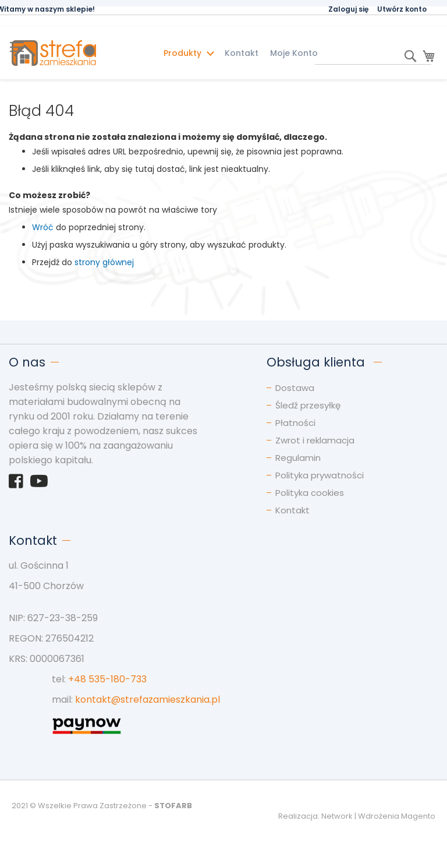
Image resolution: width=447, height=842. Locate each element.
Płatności (295, 423)
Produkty (184, 53)
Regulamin (298, 458)
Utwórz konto (402, 9)
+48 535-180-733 (107, 679)
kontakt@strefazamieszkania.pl (147, 699)
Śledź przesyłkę (307, 405)
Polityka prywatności (319, 475)
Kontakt (241, 53)
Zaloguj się (348, 9)
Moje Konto (294, 53)
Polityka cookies (309, 493)
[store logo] (76, 53)
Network (337, 816)
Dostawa (294, 388)
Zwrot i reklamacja (314, 440)
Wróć (43, 227)
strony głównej (104, 262)
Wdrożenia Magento (396, 816)
